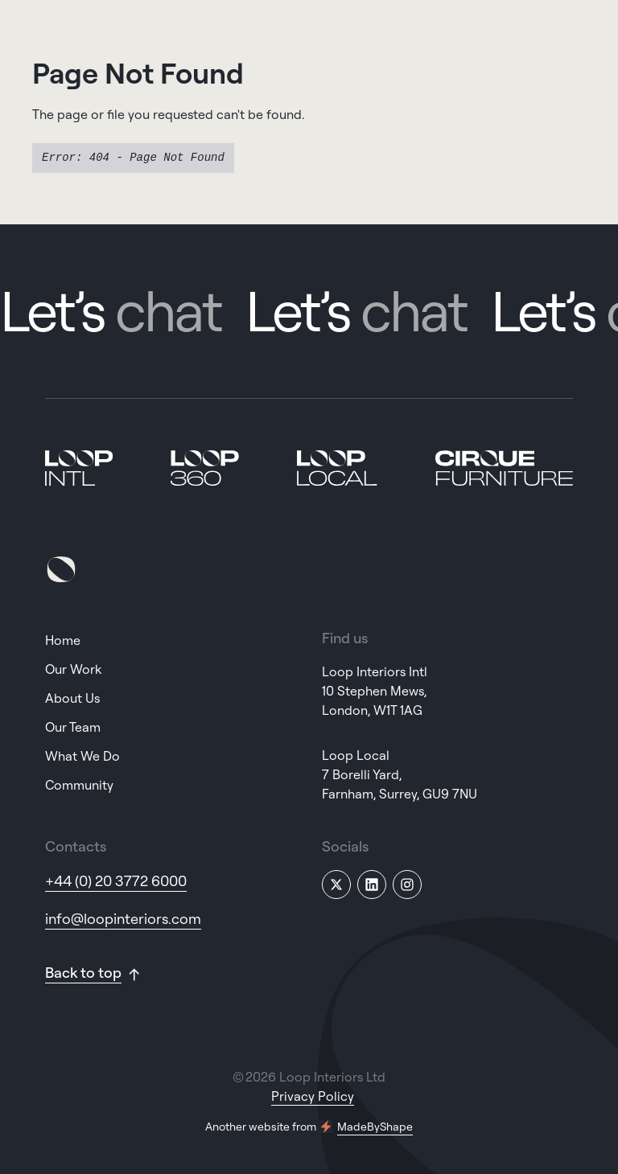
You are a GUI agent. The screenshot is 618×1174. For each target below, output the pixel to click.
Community (79, 785)
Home (62, 640)
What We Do (82, 756)
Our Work (73, 669)
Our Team (73, 727)
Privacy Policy (312, 1096)
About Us (72, 698)
